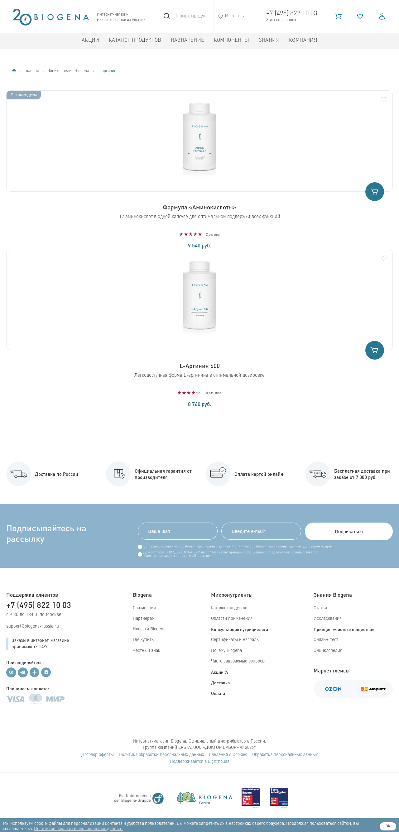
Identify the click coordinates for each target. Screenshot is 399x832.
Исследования (328, 618)
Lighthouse (218, 761)
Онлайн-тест (326, 640)
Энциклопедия (328, 650)
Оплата (218, 693)
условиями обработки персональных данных (195, 546)
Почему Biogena (226, 650)
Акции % (219, 672)
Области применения (231, 618)
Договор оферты (97, 755)
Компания (303, 40)
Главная (31, 71)
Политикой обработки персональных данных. (78, 829)
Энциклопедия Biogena (68, 71)
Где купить (143, 640)
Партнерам (144, 618)
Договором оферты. (318, 546)
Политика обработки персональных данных (161, 755)
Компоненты (231, 40)
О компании (144, 608)
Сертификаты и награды (235, 640)
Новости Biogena (149, 629)
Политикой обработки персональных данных (266, 546)
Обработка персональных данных (285, 755)
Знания (269, 40)
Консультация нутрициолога (239, 629)
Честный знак (146, 650)
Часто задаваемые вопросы (238, 661)
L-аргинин (107, 71)
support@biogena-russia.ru (32, 626)
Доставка (220, 682)
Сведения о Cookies (228, 755)
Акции (90, 40)
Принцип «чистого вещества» (344, 629)
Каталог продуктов (135, 40)
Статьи (320, 608)
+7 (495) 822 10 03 (291, 13)
